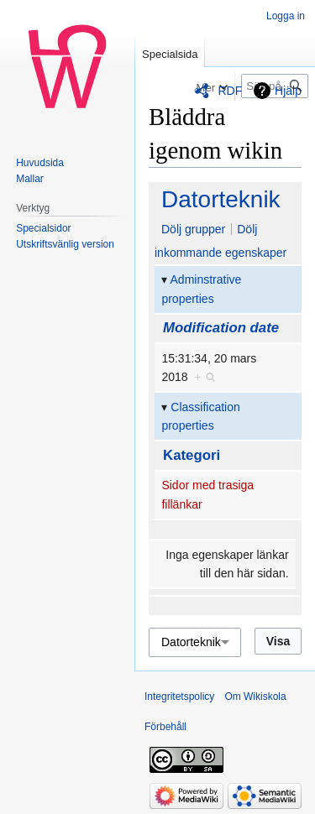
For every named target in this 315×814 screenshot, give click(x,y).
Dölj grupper (193, 229)
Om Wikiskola (255, 696)
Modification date (221, 328)
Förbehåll (165, 727)
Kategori (191, 455)
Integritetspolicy (179, 696)
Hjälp (288, 90)
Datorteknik (221, 199)
